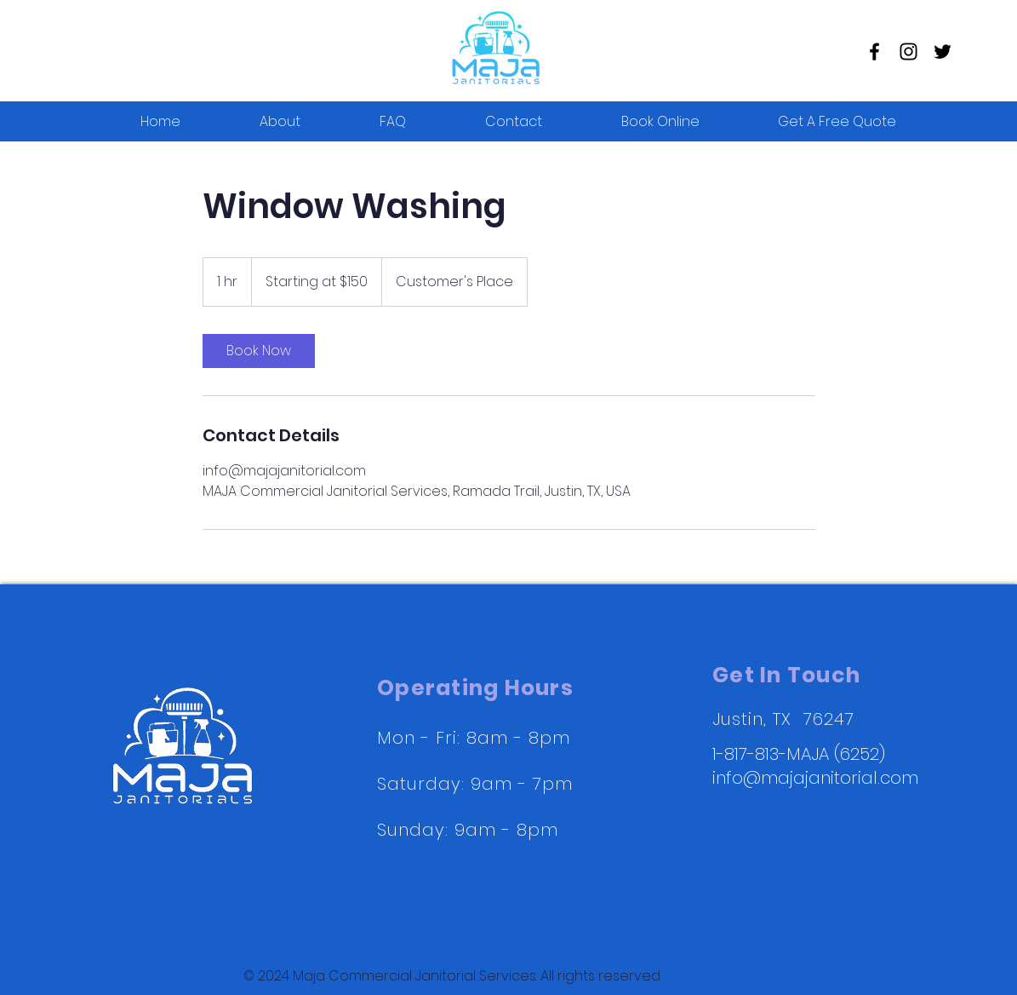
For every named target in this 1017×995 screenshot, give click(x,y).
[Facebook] (874, 51)
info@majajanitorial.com (815, 778)
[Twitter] (942, 51)
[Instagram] (908, 51)
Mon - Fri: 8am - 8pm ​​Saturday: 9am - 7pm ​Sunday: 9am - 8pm (475, 784)
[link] (259, 351)
